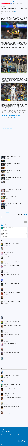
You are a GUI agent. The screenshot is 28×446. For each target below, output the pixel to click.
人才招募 (2, 437)
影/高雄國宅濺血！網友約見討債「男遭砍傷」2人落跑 (11, 352)
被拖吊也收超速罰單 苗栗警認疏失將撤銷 (10, 252)
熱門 (15, 3)
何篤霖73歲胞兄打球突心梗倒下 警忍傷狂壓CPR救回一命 (12, 243)
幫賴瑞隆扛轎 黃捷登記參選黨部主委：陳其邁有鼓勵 (11, 274)
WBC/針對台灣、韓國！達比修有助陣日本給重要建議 (12, 163)
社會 (18, 3)
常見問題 (11, 437)
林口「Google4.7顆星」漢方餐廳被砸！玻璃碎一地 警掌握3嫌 (12, 330)
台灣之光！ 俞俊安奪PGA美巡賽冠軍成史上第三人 (12, 196)
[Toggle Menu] (26, 3)
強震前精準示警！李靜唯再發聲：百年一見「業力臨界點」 (12, 283)
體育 (21, 3)
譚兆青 (15, 11)
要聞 (17, 3)
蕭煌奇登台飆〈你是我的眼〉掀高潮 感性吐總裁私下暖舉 (12, 384)
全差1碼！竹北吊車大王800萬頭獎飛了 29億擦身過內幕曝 (12, 292)
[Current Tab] (2, 225)
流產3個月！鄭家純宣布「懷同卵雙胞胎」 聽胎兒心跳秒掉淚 (12, 406)
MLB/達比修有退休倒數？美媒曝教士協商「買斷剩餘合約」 (13, 177)
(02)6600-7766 (22, 438)
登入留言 (25, 214)
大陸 (9, 281)
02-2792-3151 (22, 440)
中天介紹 (2, 436)
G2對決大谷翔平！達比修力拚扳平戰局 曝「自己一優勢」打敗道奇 (14, 203)
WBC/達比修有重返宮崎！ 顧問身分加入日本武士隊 (12, 170)
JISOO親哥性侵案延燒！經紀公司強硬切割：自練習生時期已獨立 (13, 397)
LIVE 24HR (2, 3)
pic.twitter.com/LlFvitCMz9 (13, 113)
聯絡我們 (11, 438)
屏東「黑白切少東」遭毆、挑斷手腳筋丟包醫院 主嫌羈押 (12, 301)
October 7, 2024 (15, 117)
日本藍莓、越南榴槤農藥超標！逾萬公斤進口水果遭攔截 (11, 261)
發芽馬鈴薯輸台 (7, 3)
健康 (9, 263)
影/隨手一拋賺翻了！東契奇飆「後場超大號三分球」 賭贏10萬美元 (14, 189)
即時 (14, 3)
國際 (25, 3)
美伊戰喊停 (11, 3)
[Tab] (5, 225)
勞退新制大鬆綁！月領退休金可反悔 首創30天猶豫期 (11, 265)
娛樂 (20, 3)
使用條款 (2, 438)
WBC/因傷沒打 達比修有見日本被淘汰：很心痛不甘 (12, 156)
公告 (10, 436)
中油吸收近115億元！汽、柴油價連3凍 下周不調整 (11, 256)
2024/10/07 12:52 (4, 11)
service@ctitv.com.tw (23, 441)
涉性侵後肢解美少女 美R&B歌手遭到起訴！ (10, 393)
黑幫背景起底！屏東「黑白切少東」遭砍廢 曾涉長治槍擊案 (12, 325)
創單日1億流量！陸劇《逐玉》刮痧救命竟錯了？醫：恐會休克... (13, 388)
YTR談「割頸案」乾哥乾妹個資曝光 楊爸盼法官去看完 (11, 334)
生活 (23, 3)
